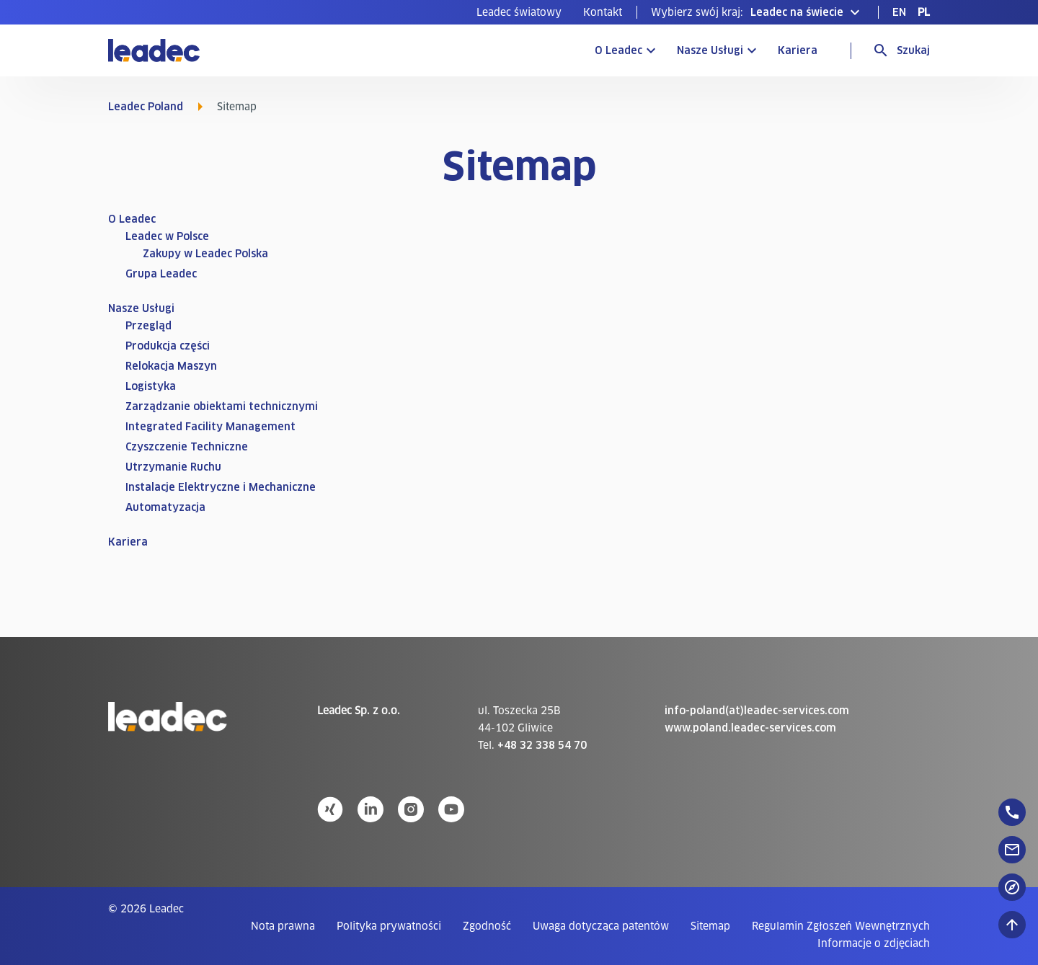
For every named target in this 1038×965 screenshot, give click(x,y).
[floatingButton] (1012, 812)
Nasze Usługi (710, 50)
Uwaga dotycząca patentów (601, 926)
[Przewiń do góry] (1012, 924)
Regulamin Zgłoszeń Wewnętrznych (841, 926)
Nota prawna (283, 926)
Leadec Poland (145, 106)
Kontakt (602, 12)
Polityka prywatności (389, 926)
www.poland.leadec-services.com (750, 728)
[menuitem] (519, 12)
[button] (757, 12)
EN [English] (899, 12)
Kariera (797, 50)
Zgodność (487, 926)
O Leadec (618, 50)
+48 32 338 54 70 (542, 745)
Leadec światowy (519, 12)
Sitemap (710, 926)
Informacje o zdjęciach (873, 943)
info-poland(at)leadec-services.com (757, 710)
